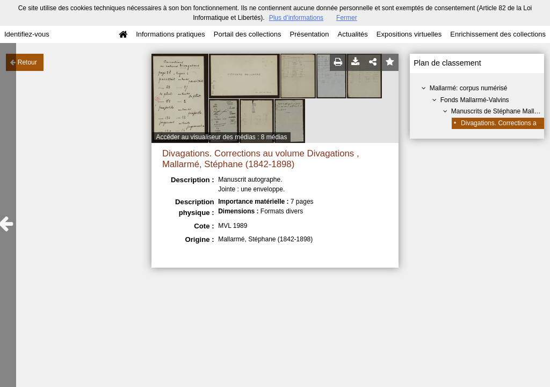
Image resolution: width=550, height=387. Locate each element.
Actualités (352, 34)
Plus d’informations (296, 18)
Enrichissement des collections (498, 34)
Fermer (346, 18)
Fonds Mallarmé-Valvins (474, 100)
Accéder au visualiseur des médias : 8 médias (221, 137)
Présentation (309, 34)
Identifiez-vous (26, 34)
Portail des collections (247, 34)
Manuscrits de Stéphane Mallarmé (500, 111)
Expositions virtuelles (409, 34)
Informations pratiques (170, 34)
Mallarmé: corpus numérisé (469, 88)
